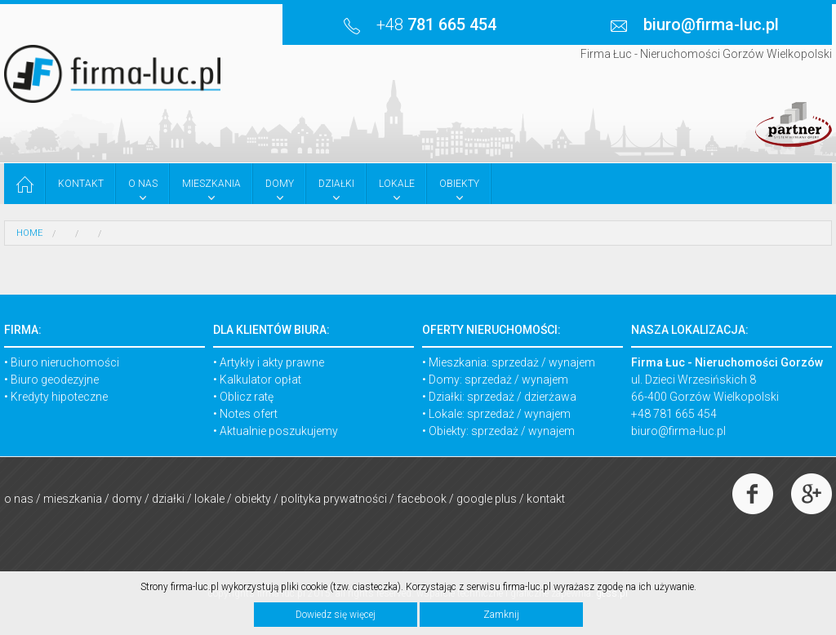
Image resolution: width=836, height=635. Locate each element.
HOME (29, 233)
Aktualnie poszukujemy (279, 430)
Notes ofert (249, 413)
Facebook (422, 498)
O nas (18, 498)
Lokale (209, 498)
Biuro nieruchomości (65, 362)
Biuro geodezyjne (55, 379)
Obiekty (252, 498)
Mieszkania (72, 498)
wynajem (572, 362)
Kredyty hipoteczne (59, 396)
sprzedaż (515, 362)
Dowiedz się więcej (336, 614)
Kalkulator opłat (260, 379)
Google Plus (486, 498)
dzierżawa (550, 396)
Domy (127, 498)
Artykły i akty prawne (272, 362)
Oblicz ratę (246, 396)
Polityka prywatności (334, 498)
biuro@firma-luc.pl (678, 430)
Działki (168, 498)
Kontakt (546, 498)
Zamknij (501, 614)
